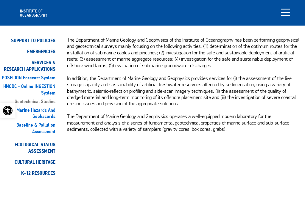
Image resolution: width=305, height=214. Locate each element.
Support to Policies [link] (33, 40)
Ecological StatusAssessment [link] (35, 147)
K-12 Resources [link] (38, 173)
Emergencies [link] (41, 51)
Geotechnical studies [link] (35, 101)
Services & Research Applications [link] (29, 65)
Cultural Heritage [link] (35, 162)
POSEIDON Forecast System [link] (28, 78)
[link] (7, 110)
